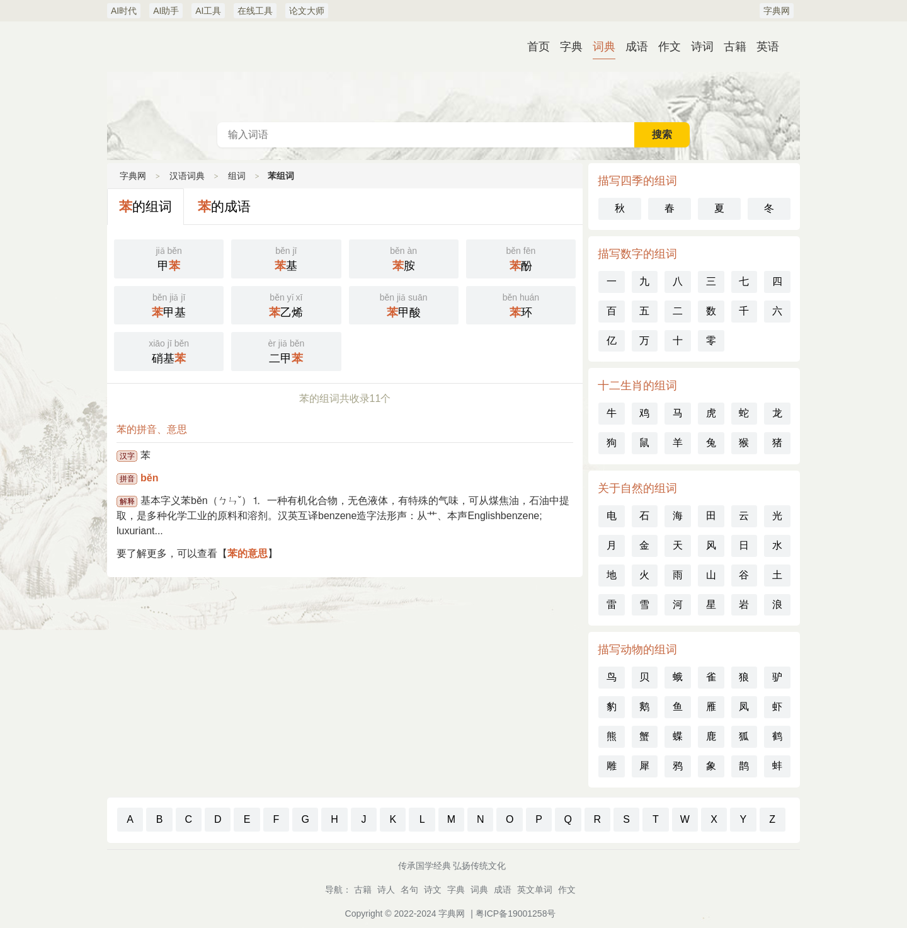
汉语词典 (453, 72)
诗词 (702, 46)
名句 (409, 890)
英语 (767, 46)
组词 (237, 175)
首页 (538, 46)
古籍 (735, 46)
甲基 (169, 304)
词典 (604, 46)
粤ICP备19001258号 (516, 913)
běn (149, 478)
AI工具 (208, 11)
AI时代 (124, 11)
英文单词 (534, 890)
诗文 (433, 890)
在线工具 (255, 11)
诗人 (386, 890)
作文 (669, 46)
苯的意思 (247, 553)
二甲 (286, 350)
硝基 (169, 350)
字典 (571, 46)
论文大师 (306, 11)
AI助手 (166, 11)
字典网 (776, 11)
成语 (636, 46)
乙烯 (286, 304)
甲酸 (403, 304)
